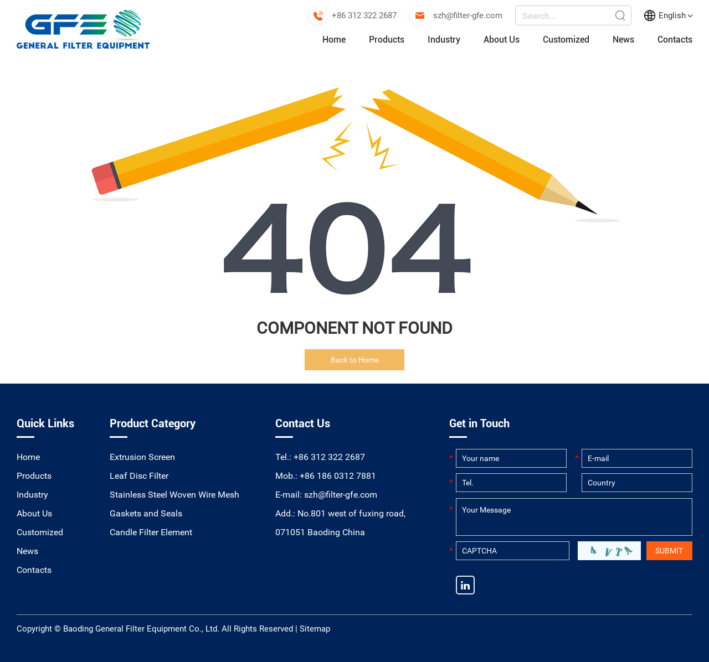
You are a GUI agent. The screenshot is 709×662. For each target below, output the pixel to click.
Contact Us (302, 423)
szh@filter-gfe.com (467, 15)
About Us (502, 39)
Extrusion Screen (142, 457)
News (623, 39)
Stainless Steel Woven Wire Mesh (174, 494)
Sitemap (315, 629)
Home (334, 39)
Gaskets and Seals (146, 513)
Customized (566, 39)
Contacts (674, 39)
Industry (444, 39)
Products (386, 39)
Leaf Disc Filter (139, 475)
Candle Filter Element (151, 532)
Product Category (153, 423)
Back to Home (355, 359)
